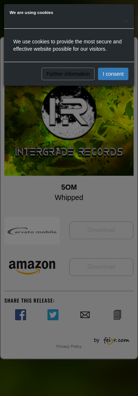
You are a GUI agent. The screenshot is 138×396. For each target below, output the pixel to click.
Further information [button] (68, 74)
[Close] (126, 19)
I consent (113, 74)
